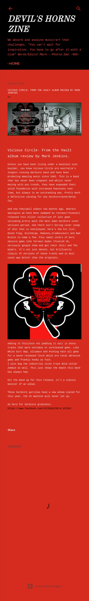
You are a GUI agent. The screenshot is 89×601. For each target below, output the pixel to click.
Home (14, 63)
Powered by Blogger (44, 586)
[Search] (78, 7)
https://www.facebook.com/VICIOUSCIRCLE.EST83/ (40, 408)
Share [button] (11, 430)
